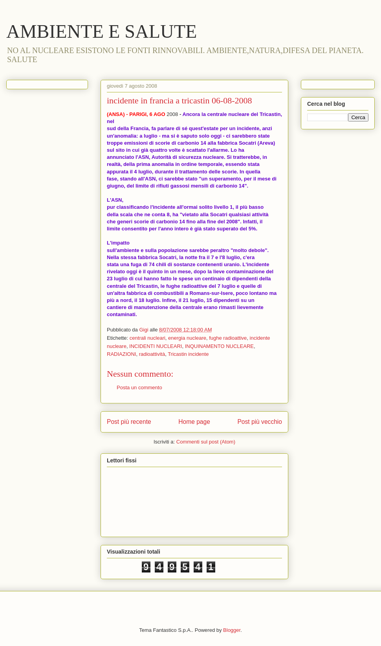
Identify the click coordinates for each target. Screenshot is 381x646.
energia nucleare (187, 338)
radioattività (152, 354)
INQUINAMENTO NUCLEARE (219, 346)
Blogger (231, 630)
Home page (194, 421)
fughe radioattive (228, 338)
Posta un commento (139, 387)
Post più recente (129, 421)
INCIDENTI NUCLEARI (155, 346)
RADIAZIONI (121, 354)
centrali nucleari (147, 338)
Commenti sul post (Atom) (205, 442)
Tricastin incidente (188, 354)
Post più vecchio (259, 421)
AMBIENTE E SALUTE (101, 31)
